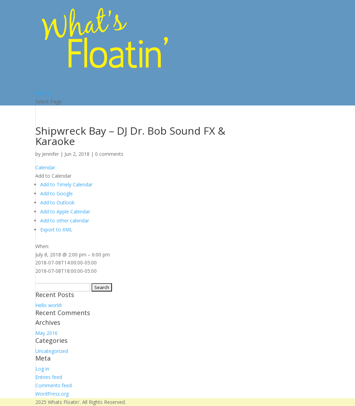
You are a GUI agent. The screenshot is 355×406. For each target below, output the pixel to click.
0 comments (109, 154)
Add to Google (56, 193)
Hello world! (48, 305)
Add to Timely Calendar (66, 184)
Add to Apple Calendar (65, 211)
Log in (42, 368)
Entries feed (48, 377)
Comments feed (53, 385)
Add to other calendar (64, 220)
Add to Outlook (57, 202)
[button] (53, 175)
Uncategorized (51, 351)
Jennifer (50, 154)
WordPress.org (52, 393)
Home (43, 93)
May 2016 (46, 333)
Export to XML (56, 229)
